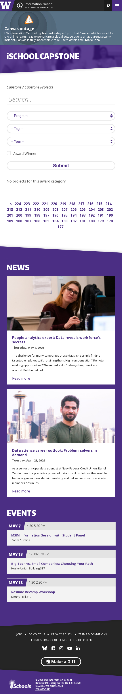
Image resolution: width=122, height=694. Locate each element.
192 (92, 215)
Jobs (19, 634)
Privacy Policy (61, 634)
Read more (21, 378)
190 (110, 215)
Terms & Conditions (92, 634)
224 (18, 203)
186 (37, 220)
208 (55, 209)
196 (55, 215)
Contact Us (37, 634)
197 (46, 215)
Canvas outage (19, 28)
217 (81, 203)
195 (65, 215)
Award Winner (22, 153)
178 (110, 220)
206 (74, 209)
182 (74, 220)
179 (101, 220)
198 (37, 215)
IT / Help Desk (82, 640)
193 (83, 215)
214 (108, 203)
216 (90, 203)
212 (19, 209)
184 (55, 220)
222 (36, 203)
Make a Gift (61, 662)
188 (19, 220)
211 (28, 209)
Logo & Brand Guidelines (49, 640)
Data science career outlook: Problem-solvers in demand (54, 452)
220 (54, 203)
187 (28, 220)
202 (110, 209)
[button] (108, 5)
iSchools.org (20, 684)
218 (72, 203)
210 (37, 209)
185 (46, 220)
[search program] (61, 116)
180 (92, 220)
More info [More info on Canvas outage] (92, 40)
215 (99, 203)
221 (45, 203)
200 (19, 215)
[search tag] (61, 128)
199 (28, 215)
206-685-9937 (42, 689)
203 (101, 209)
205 (83, 209)
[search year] (61, 141)
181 (83, 220)
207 (65, 209)
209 (46, 209)
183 (65, 220)
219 (63, 203)
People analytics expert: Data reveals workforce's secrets (56, 339)
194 (74, 215)
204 (92, 209)
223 (27, 203)
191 (101, 215)
